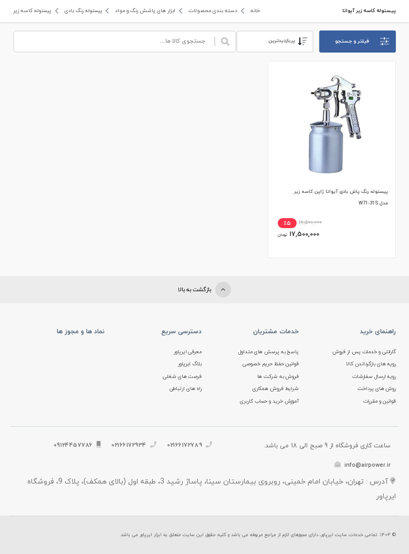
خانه (252, 10)
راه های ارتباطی (186, 388)
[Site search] (113, 41)
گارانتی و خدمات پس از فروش (364, 351)
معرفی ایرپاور (188, 351)
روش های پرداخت (377, 388)
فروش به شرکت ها (278, 376)
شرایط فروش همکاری (276, 388)
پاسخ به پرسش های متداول (268, 351)
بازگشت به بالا (204, 289)
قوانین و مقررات (379, 401)
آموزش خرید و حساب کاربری (269, 401)
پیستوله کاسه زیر (32, 10)
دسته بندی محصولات (211, 10)
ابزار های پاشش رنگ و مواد (144, 10)
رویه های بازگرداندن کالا (371, 364)
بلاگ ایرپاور (190, 364)
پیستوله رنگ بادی (82, 10)
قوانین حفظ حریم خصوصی (271, 364)
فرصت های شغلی (182, 376)
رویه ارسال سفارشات (374, 376)
